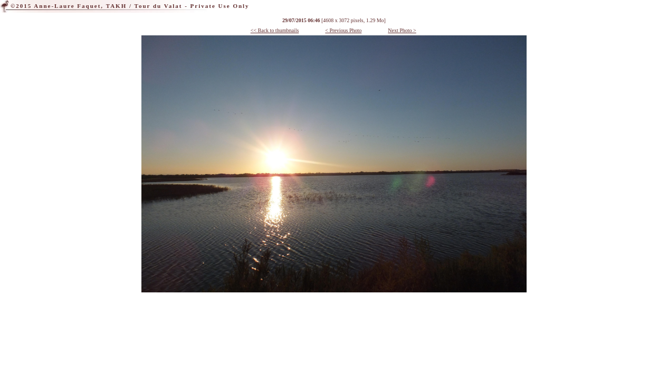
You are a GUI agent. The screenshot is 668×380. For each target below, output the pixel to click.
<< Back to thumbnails (275, 30)
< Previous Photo (343, 30)
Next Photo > (402, 30)
